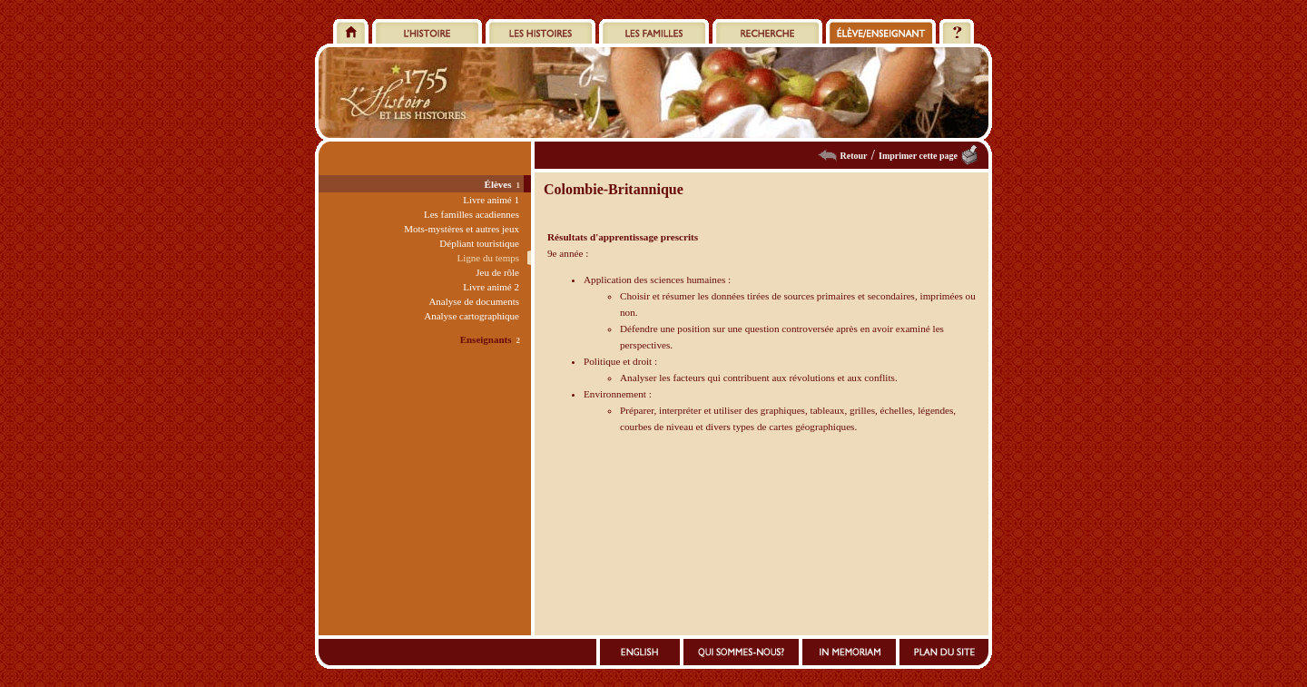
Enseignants (486, 339)
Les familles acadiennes (471, 214)
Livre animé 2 (491, 286)
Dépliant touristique (479, 243)
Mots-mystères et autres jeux (461, 228)
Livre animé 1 (491, 199)
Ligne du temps (488, 257)
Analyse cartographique (471, 315)
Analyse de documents (473, 301)
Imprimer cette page (918, 156)
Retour (854, 156)
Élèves (498, 184)
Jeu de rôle (497, 272)
